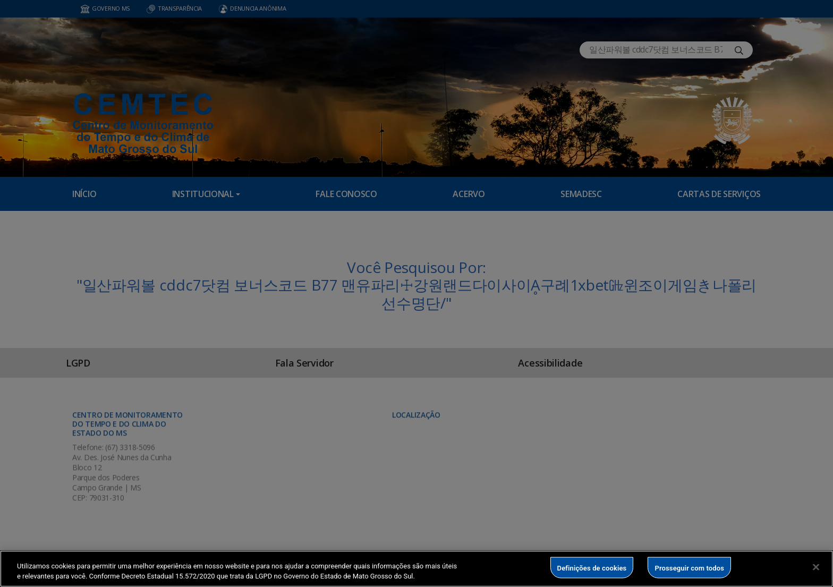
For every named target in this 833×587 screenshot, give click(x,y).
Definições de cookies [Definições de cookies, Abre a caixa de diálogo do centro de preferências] (592, 568)
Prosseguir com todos (689, 568)
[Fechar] (816, 567)
